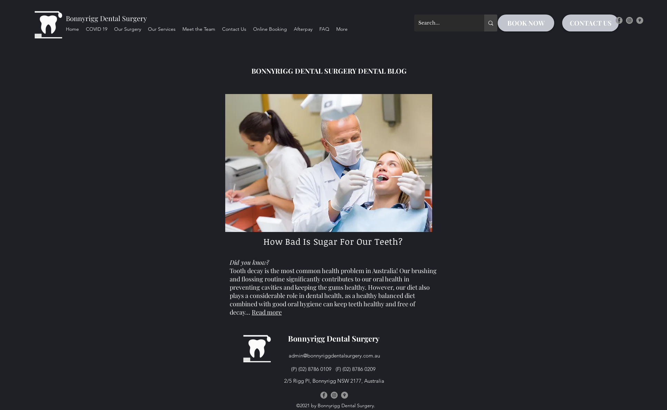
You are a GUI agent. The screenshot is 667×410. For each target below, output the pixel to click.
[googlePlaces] (639, 20)
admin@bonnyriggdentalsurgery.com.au (334, 355)
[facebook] (619, 20)
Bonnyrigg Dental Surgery (106, 18)
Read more (267, 312)
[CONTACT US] (590, 23)
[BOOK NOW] (526, 23)
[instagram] (629, 20)
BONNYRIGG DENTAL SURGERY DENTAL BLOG (329, 70)
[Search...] (444, 23)
